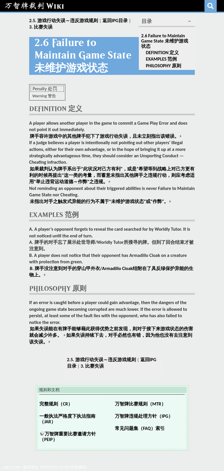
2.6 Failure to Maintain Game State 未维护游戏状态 (164, 41)
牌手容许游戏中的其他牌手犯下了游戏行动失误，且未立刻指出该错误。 (104, 136)
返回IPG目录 (115, 20)
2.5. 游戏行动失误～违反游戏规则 (63, 20)
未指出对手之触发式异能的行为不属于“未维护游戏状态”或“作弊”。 (99, 201)
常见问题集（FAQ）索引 (140, 428)
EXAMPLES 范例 (161, 59)
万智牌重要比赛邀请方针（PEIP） (67, 436)
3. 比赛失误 (40, 27)
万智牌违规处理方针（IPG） (144, 416)
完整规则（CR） (55, 404)
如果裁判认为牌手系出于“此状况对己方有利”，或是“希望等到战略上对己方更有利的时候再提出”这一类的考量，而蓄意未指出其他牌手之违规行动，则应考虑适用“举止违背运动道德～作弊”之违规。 (112, 175)
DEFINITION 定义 (162, 52)
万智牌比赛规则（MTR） (140, 404)
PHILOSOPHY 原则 (163, 65)
